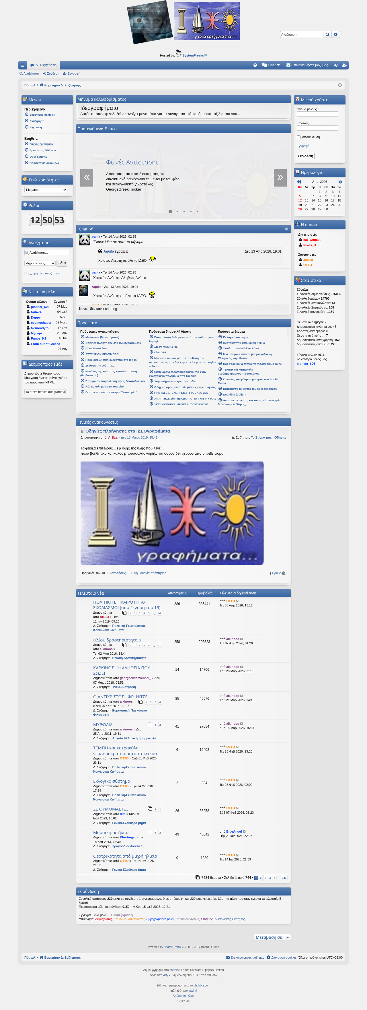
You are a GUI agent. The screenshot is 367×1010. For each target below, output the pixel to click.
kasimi (193, 990)
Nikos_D (309, 245)
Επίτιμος (207, 919)
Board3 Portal (172, 947)
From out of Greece (45, 344)
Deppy (36, 317)
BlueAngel (127, 837)
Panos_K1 (38, 338)
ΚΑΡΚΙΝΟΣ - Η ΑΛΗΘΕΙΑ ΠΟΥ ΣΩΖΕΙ (121, 670)
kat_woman (312, 239)
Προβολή (278, 573)
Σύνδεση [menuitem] (337, 66)
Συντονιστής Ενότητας (229, 919)
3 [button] (265, 878)
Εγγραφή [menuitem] (345, 66)
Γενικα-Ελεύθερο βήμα (129, 823)
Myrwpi (36, 333)
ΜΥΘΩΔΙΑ (103, 724)
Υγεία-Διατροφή (124, 687)
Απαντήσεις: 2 (119, 573)
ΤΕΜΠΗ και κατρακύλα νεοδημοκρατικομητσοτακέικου (125, 750)
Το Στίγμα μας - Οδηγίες (268, 437)
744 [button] (284, 878)
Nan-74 (36, 312)
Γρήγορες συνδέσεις (24, 66)
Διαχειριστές (103, 919)
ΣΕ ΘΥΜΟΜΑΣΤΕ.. (110, 809)
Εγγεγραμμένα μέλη (160, 919)
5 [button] (275, 878)
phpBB (173, 970)
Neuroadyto (39, 328)
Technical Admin (187, 919)
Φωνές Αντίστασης (132, 162)
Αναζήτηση (31, 73)
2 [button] (260, 878)
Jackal (308, 259)
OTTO (230, 601)
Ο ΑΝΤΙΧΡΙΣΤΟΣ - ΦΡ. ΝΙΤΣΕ (120, 696)
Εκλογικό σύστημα (111, 781)
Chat (83, 229)
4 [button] (270, 878)
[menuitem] (255, 65)
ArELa (112, 437)
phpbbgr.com (202, 985)
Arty (165, 975)
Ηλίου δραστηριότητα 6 (117, 640)
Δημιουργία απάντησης (150, 573)
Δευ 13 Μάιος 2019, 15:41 (139, 437)
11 (159, 645)
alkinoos (106, 649)
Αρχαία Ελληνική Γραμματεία (134, 738)
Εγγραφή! (303, 146)
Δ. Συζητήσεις (46, 65)
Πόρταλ (30, 85)
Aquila (109, 251)
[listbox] (45, 189)
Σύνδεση (53, 73)
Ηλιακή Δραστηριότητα (129, 658)
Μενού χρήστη (311, 99)
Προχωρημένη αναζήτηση (42, 273)
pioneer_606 (40, 307)
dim (123, 814)
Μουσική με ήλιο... (111, 832)
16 (159, 613)
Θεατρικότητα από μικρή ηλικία (125, 856)
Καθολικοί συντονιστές (129, 919)
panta (96, 236)
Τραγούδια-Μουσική (127, 846)
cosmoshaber (41, 322)
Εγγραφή (74, 73)
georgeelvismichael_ (135, 678)
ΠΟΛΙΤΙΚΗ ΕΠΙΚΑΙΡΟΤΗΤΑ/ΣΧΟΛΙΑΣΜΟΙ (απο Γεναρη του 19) (127, 604)
